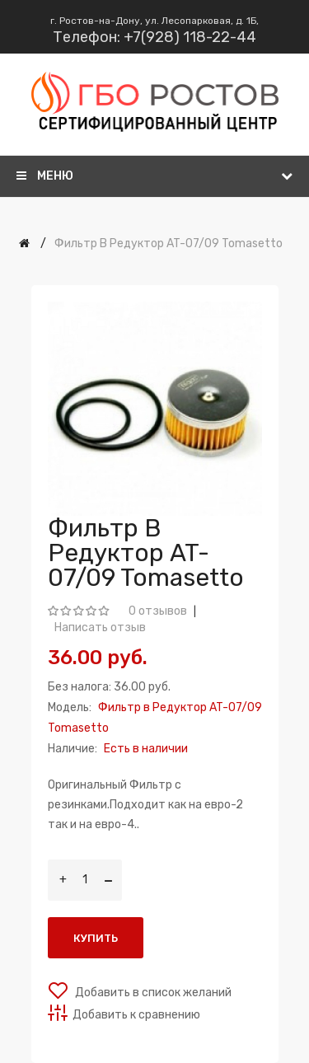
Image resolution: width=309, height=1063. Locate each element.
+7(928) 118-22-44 (190, 37)
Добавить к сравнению (136, 1015)
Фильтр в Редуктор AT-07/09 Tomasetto (168, 243)
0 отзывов (158, 611)
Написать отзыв (100, 627)
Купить (95, 938)
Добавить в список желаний (152, 993)
